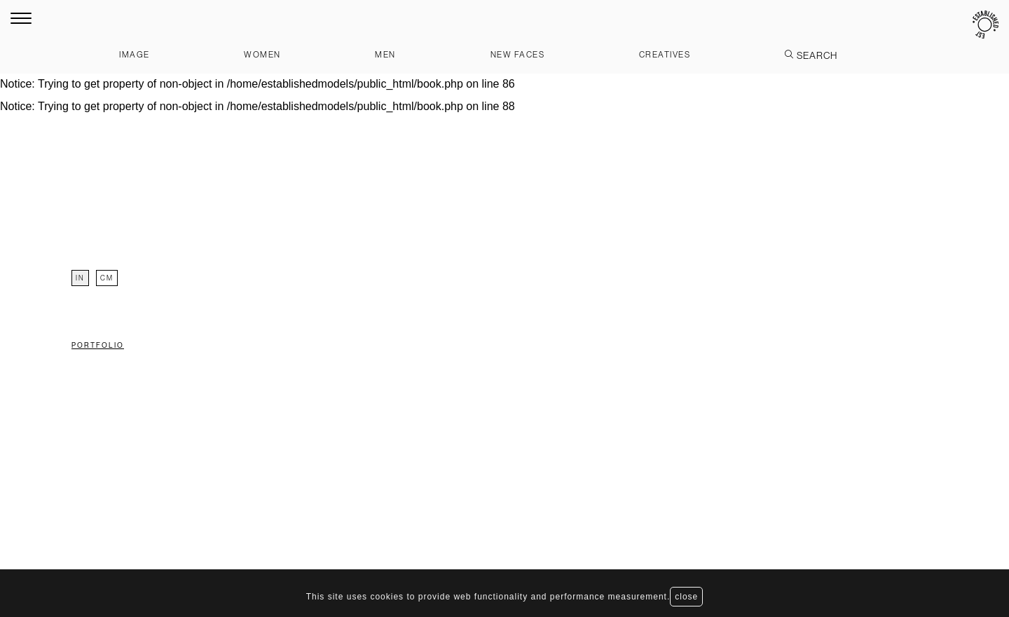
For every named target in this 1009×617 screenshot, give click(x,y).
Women (262, 54)
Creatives (665, 54)
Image (134, 54)
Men (385, 54)
